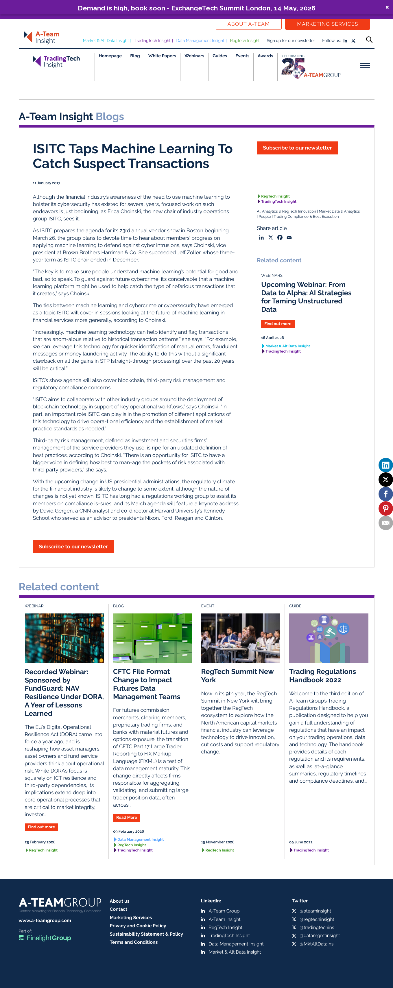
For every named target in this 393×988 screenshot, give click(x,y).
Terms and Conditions (134, 942)
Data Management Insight (200, 40)
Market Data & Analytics (339, 211)
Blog (135, 55)
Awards (265, 55)
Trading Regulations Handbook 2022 (322, 675)
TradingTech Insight (152, 40)
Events (242, 55)
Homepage (110, 55)
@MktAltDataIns (317, 944)
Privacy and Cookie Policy (138, 925)
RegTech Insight (245, 40)
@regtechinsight (317, 919)
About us (120, 901)
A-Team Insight (225, 919)
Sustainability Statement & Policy (146, 934)
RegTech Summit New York (237, 675)
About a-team (249, 24)
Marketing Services (327, 24)
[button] (196, 7)
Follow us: (331, 40)
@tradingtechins (317, 927)
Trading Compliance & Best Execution (306, 217)
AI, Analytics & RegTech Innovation (286, 211)
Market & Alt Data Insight (106, 40)
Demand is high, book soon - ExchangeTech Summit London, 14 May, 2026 (196, 7)
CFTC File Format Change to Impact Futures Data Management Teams (146, 684)
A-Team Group (224, 911)
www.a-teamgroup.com (45, 920)
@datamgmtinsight (320, 935)
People (265, 217)
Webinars (194, 55)
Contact (119, 909)
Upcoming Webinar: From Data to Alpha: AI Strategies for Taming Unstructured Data (306, 297)
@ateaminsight (315, 911)
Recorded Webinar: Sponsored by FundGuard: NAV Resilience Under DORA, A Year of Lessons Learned (64, 693)
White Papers (162, 55)
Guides (220, 55)
